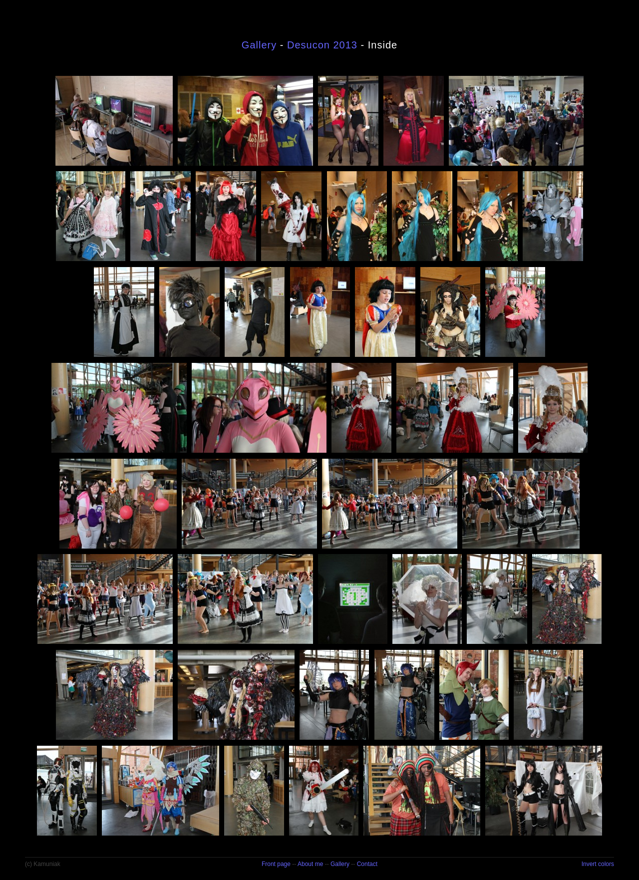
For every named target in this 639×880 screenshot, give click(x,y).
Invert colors (598, 864)
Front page (276, 864)
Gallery (259, 44)
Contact (367, 864)
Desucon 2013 (322, 44)
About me (310, 864)
